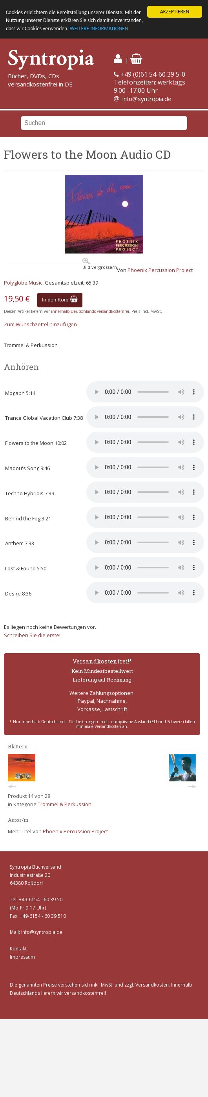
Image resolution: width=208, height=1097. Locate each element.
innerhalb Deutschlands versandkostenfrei (90, 311)
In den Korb (60, 300)
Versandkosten (152, 984)
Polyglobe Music (23, 282)
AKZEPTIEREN (174, 11)
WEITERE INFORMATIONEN (99, 28)
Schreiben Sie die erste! (32, 635)
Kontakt (18, 948)
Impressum (22, 957)
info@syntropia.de (147, 99)
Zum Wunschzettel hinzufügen (40, 324)
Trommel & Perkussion (64, 804)
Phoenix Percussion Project (160, 270)
